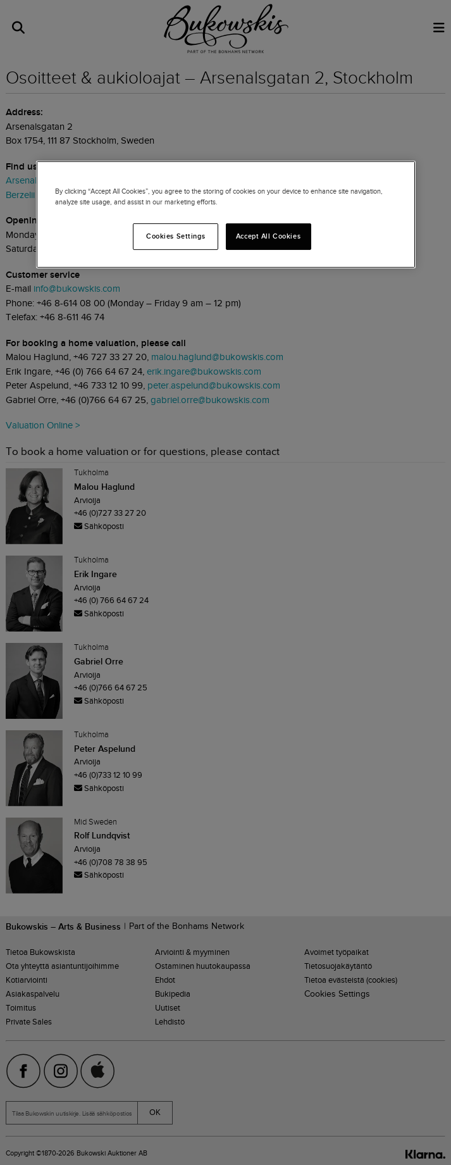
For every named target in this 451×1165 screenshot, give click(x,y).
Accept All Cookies (268, 236)
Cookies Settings (175, 236)
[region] (226, 214)
